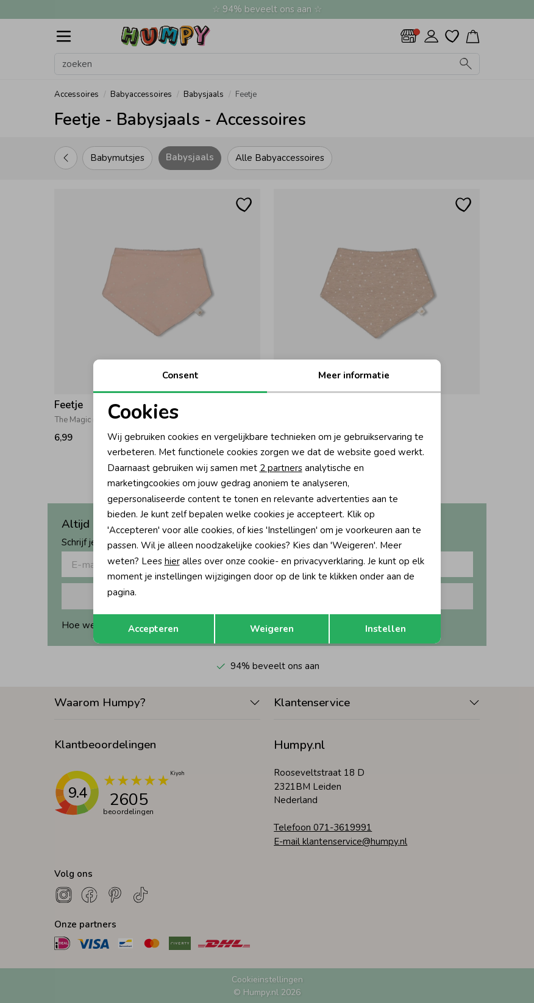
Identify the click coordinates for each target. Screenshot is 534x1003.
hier (172, 561)
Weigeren (272, 629)
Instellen (385, 629)
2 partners (281, 468)
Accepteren (153, 629)
